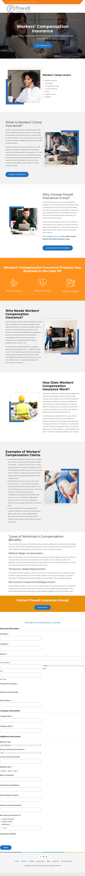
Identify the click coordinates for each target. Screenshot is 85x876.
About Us (32, 19)
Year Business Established (9, 785)
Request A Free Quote (17, 174)
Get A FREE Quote (66, 861)
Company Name (6, 716)
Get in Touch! (42, 607)
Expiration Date (6, 767)
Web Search (6, 824)
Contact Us (55, 861)
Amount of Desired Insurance (11, 805)
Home (24, 19)
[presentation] (13, 839)
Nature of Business (7, 775)
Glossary (31, 861)
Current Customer (8, 819)
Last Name (4, 644)
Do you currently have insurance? (12, 749)
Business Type (5, 742)
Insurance (61, 19)
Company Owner (7, 726)
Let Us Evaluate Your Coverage (57, 248)
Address (3, 654)
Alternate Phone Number (9, 692)
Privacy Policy (40, 861)
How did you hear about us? (10, 815)
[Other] (21, 828)
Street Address (5, 662)
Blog (48, 861)
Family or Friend (7, 821)
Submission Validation (8, 834)
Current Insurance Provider (10, 757)
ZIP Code (3, 679)
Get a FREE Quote (75, 19)
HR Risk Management (46, 19)
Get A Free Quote (42, 45)
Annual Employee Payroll (9, 795)
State (44, 668)
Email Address (6, 700)
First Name (4, 634)
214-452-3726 (40, 6)
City (1, 671)
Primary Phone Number (9, 684)
